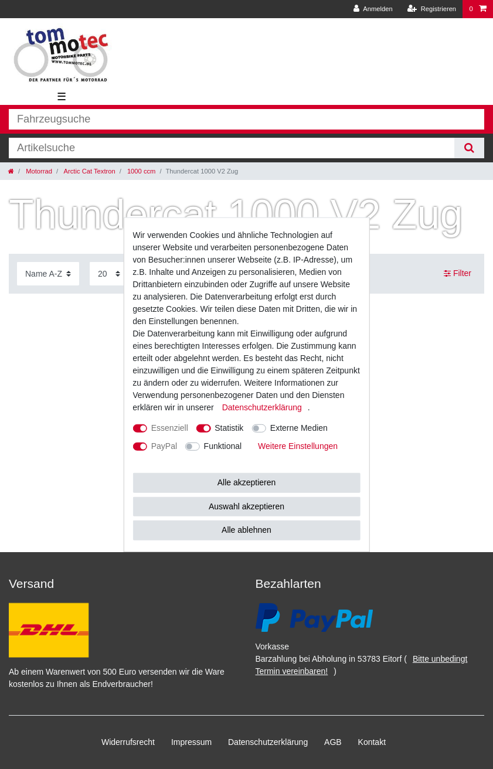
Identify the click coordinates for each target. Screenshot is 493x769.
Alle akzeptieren (246, 482)
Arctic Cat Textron (88, 171)
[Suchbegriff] (231, 148)
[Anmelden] (373, 9)
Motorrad (38, 171)
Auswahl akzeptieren (246, 506)
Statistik (229, 428)
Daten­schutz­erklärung (268, 742)
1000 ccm (140, 171)
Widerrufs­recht (128, 742)
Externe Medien (299, 428)
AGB (333, 742)
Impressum (191, 742)
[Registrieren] (432, 9)
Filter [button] (457, 273)
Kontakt (372, 742)
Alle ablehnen (246, 530)
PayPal (164, 446)
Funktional (223, 446)
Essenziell (169, 428)
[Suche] (469, 148)
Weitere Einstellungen (298, 446)
